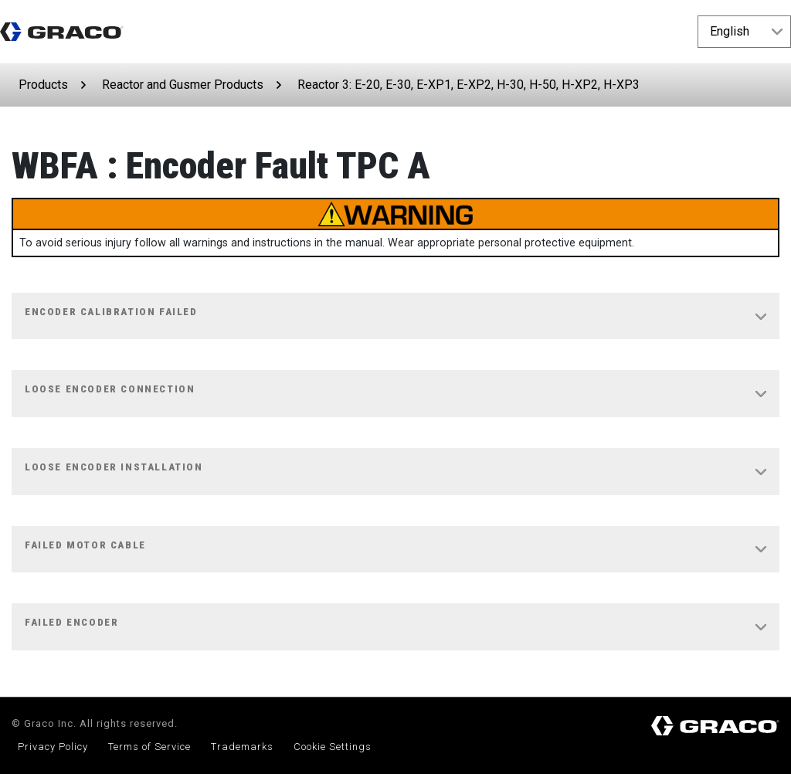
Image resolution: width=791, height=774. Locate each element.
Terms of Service (149, 746)
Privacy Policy (53, 746)
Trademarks (242, 746)
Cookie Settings (333, 746)
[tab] (395, 317)
